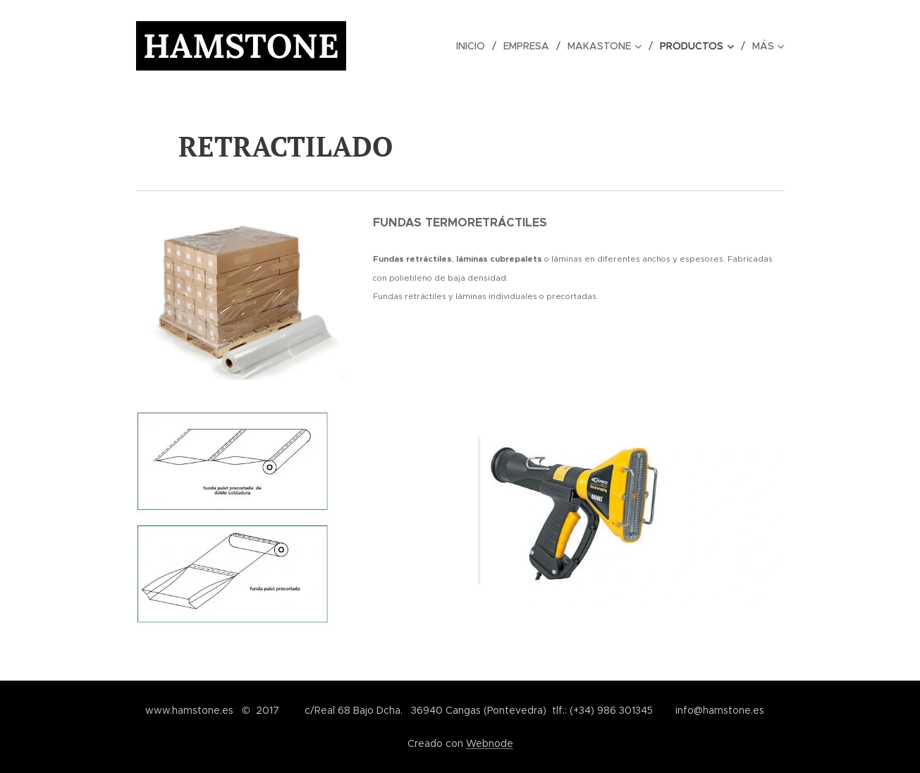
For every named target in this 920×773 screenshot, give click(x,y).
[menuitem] (448, 45)
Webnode (489, 743)
